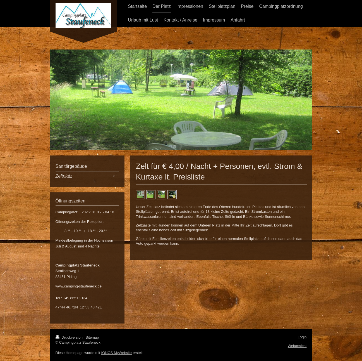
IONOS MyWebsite (116, 353)
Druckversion (70, 337)
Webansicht (297, 346)
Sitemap (92, 337)
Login (302, 337)
